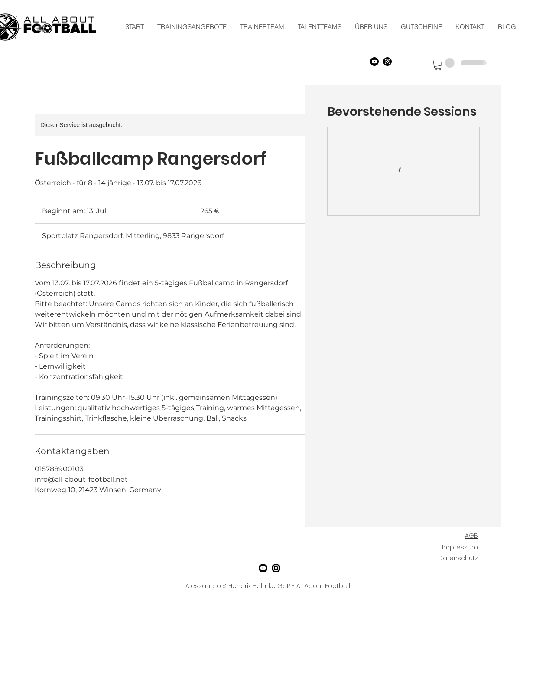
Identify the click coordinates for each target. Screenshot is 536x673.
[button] (438, 65)
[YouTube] (374, 61)
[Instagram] (387, 61)
